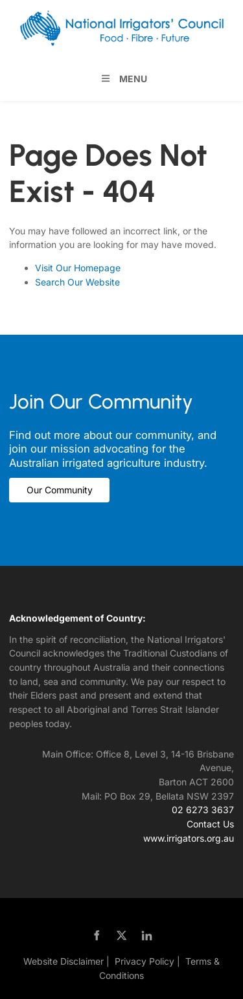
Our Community (42, 484)
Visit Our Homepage (78, 267)
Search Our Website (77, 281)
